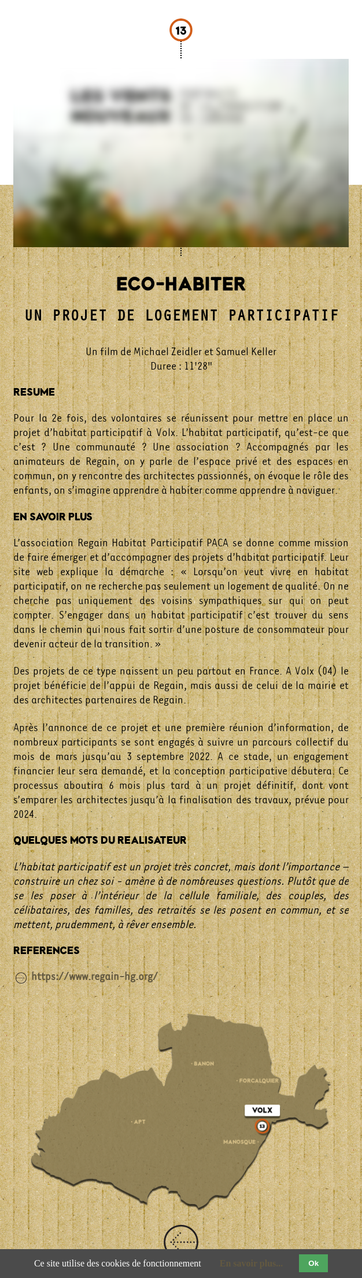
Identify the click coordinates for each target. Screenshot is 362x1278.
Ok (313, 1263)
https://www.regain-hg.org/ (94, 975)
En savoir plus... (251, 1263)
